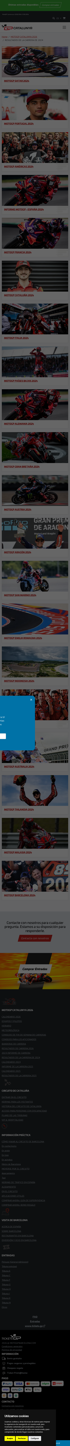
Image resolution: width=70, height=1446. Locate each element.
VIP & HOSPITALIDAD (12, 1119)
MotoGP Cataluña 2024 (19, 295)
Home (5, 36)
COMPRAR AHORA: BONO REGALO (18, 1205)
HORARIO (6, 1025)
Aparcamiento (8, 1173)
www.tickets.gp (35, 1326)
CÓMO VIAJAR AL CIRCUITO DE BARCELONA (23, 1141)
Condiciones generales (12, 1346)
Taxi (4, 1177)
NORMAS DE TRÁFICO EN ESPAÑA (18, 1182)
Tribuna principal (9, 1266)
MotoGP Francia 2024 (17, 252)
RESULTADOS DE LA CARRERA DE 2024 (21, 1057)
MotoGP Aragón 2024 (17, 552)
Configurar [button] (35, 1438)
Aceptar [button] (10, 1438)
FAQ (35, 1316)
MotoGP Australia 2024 (19, 766)
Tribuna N (6, 1302)
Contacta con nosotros (35, 938)
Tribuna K (6, 1298)
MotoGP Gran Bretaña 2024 (22, 466)
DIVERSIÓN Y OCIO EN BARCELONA (19, 1240)
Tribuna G (6, 1284)
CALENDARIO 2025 (11, 1071)
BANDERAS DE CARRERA (14, 1043)
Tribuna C (6, 1275)
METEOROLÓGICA (10, 1030)
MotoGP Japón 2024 (16, 723)
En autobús (7, 1159)
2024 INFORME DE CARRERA (16, 1052)
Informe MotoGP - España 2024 (24, 209)
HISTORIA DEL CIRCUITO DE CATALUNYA (21, 1106)
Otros (4, 1307)
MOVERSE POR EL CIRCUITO (15, 1168)
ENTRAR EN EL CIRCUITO (14, 1097)
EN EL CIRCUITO (10, 1191)
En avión (6, 1150)
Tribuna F (6, 1280)
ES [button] (58, 18)
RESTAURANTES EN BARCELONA (18, 1235)
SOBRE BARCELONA (11, 1231)
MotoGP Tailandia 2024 (19, 809)
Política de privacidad (12, 1349)
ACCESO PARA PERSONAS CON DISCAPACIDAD (24, 1110)
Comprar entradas (50, 5)
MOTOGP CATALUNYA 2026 (24, 36)
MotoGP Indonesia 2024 (19, 681)
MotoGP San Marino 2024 (20, 595)
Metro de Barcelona (11, 1164)
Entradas (35, 1321)
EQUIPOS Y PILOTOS (12, 1021)
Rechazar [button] (22, 1438)
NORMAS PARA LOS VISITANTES (17, 1101)
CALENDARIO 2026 (11, 1016)
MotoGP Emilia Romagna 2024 (23, 638)
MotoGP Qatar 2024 (16, 81)
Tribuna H (6, 1289)
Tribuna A (6, 1270)
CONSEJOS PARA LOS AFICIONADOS (19, 1039)
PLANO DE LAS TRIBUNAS (14, 1115)
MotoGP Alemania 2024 (19, 423)
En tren (5, 1155)
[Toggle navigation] (64, 27)
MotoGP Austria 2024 (17, 509)
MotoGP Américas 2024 (18, 166)
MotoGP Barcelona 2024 (19, 895)
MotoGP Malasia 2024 (18, 852)
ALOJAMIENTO (9, 1186)
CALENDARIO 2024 (11, 1062)
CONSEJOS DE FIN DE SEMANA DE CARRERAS (24, 1034)
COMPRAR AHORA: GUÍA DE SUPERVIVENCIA (23, 1200)
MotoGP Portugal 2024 (19, 123)
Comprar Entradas (35, 969)
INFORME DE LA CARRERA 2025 (17, 1066)
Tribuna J (6, 1293)
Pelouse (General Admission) (15, 1261)
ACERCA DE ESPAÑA (11, 1226)
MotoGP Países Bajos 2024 (21, 380)
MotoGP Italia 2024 (16, 338)
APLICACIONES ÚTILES (13, 1195)
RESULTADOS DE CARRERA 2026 (18, 1048)
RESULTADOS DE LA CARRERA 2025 (19, 1075)
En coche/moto (9, 1146)
